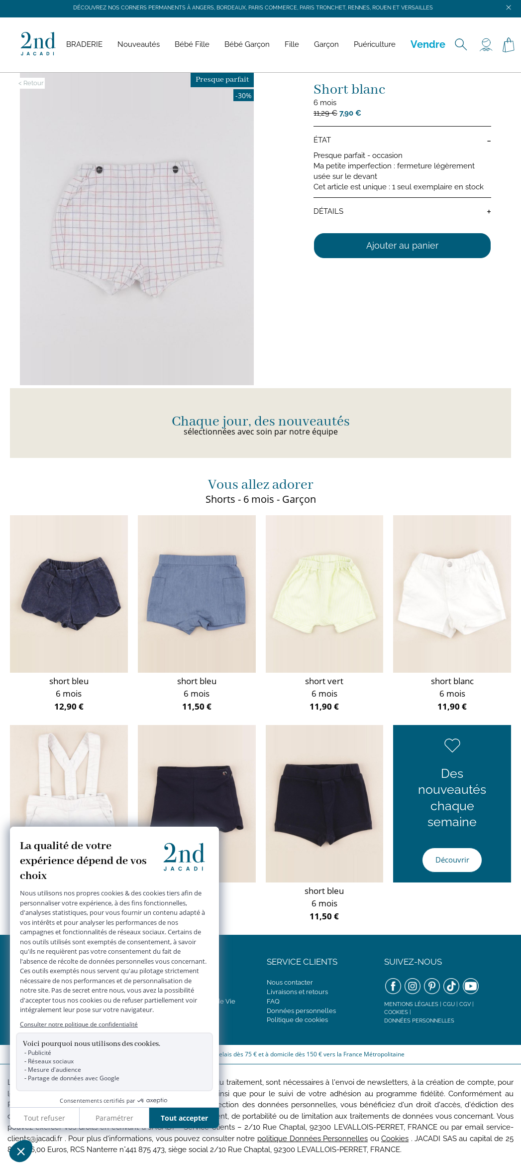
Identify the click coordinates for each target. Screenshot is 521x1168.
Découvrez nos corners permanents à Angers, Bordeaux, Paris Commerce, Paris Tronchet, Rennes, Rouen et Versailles (253, 7)
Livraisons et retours (297, 992)
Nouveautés (138, 44)
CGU (449, 1004)
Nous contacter (290, 982)
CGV (465, 1004)
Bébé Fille (192, 44)
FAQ (273, 1001)
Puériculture (375, 44)
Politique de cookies (297, 1019)
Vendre (428, 44)
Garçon (326, 44)
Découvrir (452, 860)
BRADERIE (84, 44)
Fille (292, 44)
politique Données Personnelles (312, 1138)
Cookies (396, 1012)
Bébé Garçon (247, 44)
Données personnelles (301, 1011)
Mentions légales (411, 1004)
